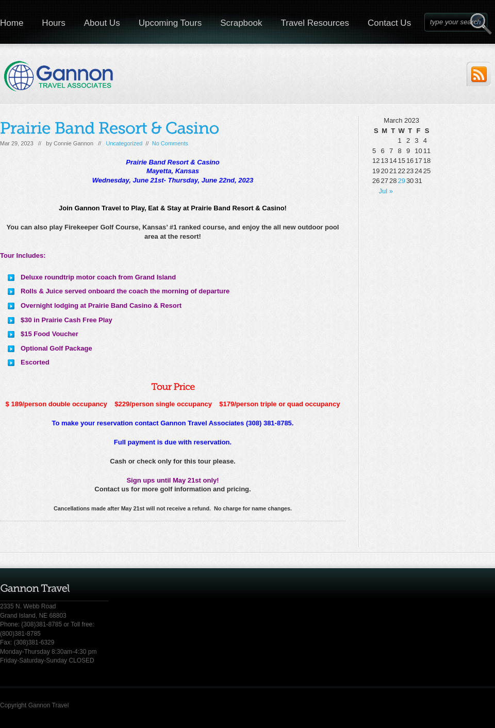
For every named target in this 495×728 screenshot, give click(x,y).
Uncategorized (124, 143)
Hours (53, 23)
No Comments (170, 143)
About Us (102, 23)
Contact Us (389, 23)
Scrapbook (241, 23)
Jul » (386, 191)
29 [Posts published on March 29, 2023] (401, 181)
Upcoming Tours (170, 23)
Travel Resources (314, 23)
